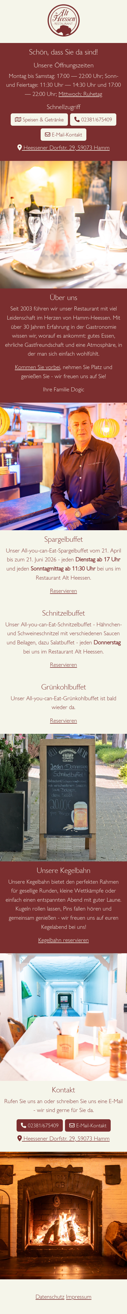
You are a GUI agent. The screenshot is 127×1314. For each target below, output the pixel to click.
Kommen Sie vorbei (37, 367)
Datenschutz (50, 1297)
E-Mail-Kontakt (63, 134)
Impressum (78, 1297)
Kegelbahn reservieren (63, 940)
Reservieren (63, 591)
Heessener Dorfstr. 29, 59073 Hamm (63, 147)
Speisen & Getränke (39, 119)
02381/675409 (93, 119)
